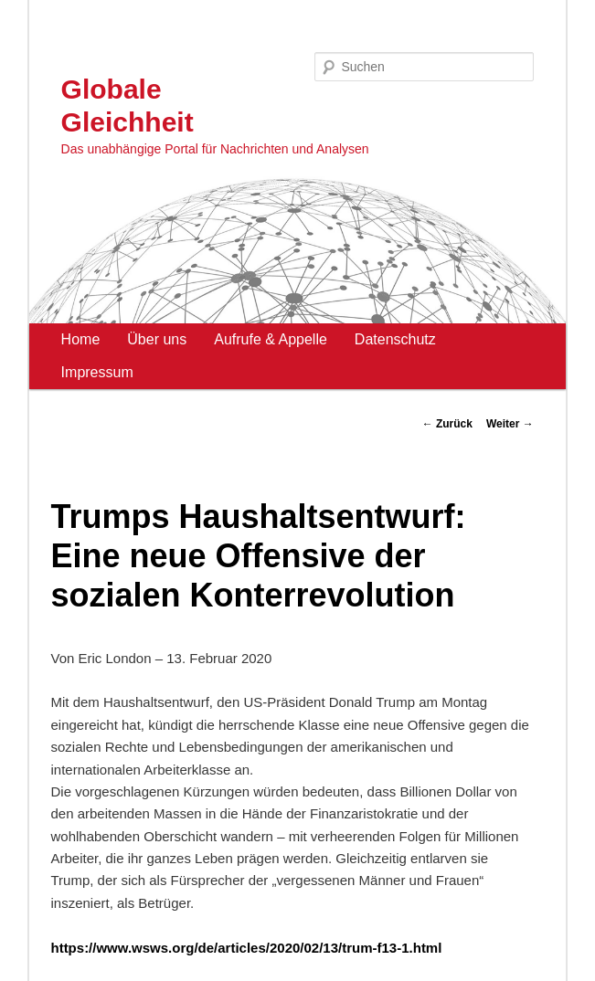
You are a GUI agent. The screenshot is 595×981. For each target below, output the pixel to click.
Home (81, 339)
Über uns (156, 339)
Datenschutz (395, 339)
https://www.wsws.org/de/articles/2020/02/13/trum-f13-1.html (245, 947)
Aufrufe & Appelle (270, 339)
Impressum (97, 372)
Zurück (447, 423)
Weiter (510, 423)
